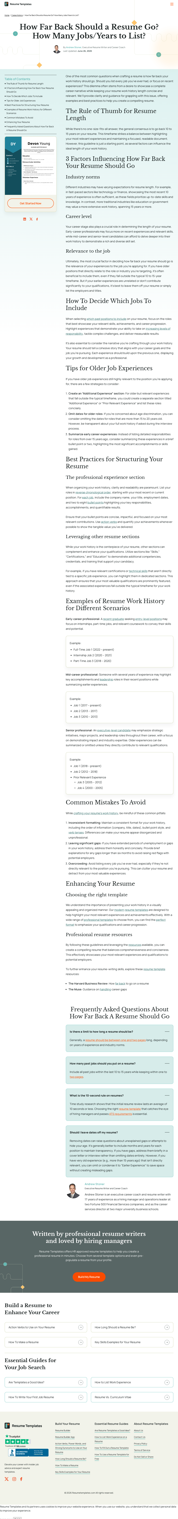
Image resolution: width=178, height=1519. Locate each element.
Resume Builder (62, 1428)
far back (120, 982)
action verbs (109, 521)
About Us (138, 1428)
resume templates (136, 908)
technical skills (138, 570)
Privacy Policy (140, 1441)
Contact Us (139, 1434)
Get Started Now (30, 203)
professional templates (98, 918)
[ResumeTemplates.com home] (18, 4)
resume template (154, 967)
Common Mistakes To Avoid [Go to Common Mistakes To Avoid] (19, 117)
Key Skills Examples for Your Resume (72, 1469)
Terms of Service (142, 1448)
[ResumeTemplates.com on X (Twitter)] (7, 1477)
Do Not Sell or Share (143, 1454)
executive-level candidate (114, 729)
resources (134, 943)
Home (7, 15)
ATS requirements (120, 1111)
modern (119, 908)
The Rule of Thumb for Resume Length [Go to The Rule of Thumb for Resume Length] (24, 83)
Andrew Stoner (95, 1182)
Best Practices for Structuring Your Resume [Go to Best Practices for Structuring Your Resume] (27, 105)
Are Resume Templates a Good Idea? (112, 1428)
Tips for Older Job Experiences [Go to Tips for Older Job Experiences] (20, 100)
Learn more (6, 1517)
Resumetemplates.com (84, 1490)
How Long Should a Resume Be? (70, 1456)
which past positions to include (106, 319)
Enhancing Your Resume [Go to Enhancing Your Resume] (18, 122)
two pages (76, 1075)
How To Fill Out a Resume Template (112, 1445)
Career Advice (17, 15)
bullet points (95, 502)
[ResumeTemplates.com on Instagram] (14, 1477)
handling (105, 987)
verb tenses (76, 831)
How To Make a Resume (66, 1463)
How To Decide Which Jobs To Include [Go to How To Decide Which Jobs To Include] (24, 96)
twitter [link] (31, 219)
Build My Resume (89, 1274)
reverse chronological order (93, 492)
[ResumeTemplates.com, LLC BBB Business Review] (28, 1451)
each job (87, 497)
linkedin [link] (24, 219)
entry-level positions (148, 618)
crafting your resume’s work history (96, 812)
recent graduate (113, 618)
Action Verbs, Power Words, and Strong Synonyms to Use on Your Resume (71, 1445)
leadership (106, 678)
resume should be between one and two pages (115, 1038)
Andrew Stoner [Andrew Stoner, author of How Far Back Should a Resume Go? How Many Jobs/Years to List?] (73, 47)
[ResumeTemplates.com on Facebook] (21, 1477)
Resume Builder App (65, 1434)
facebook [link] (37, 219)
